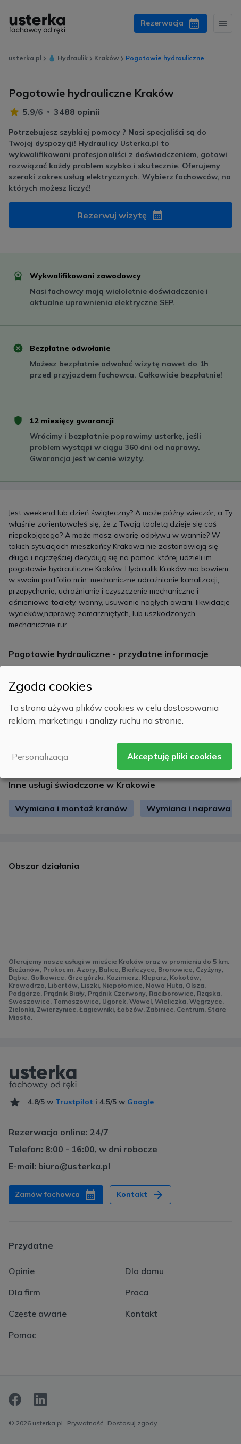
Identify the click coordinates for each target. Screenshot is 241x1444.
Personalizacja (40, 756)
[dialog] (120, 722)
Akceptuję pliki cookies (174, 756)
